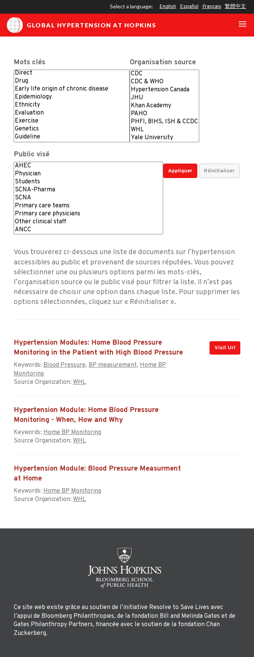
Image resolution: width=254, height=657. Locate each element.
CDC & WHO (164, 82)
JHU (164, 98)
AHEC (88, 166)
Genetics (71, 129)
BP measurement (113, 365)
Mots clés (29, 62)
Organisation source (163, 62)
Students (88, 182)
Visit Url (224, 348)
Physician (88, 174)
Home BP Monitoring (72, 432)
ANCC (88, 230)
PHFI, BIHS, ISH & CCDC (164, 122)
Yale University (164, 138)
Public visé (31, 154)
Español (189, 6)
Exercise (71, 121)
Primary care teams (88, 206)
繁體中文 (235, 6)
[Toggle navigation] (242, 25)
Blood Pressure (64, 365)
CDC (164, 74)
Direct (71, 73)
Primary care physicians (88, 214)
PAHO (164, 114)
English (167, 6)
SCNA (88, 198)
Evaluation (71, 113)
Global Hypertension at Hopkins (81, 25)
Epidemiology (71, 97)
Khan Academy (164, 106)
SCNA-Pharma (88, 190)
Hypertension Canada (164, 90)
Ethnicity (71, 105)
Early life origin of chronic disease (71, 89)
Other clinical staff (88, 222)
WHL (164, 130)
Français (211, 6)
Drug (71, 81)
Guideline (71, 137)
